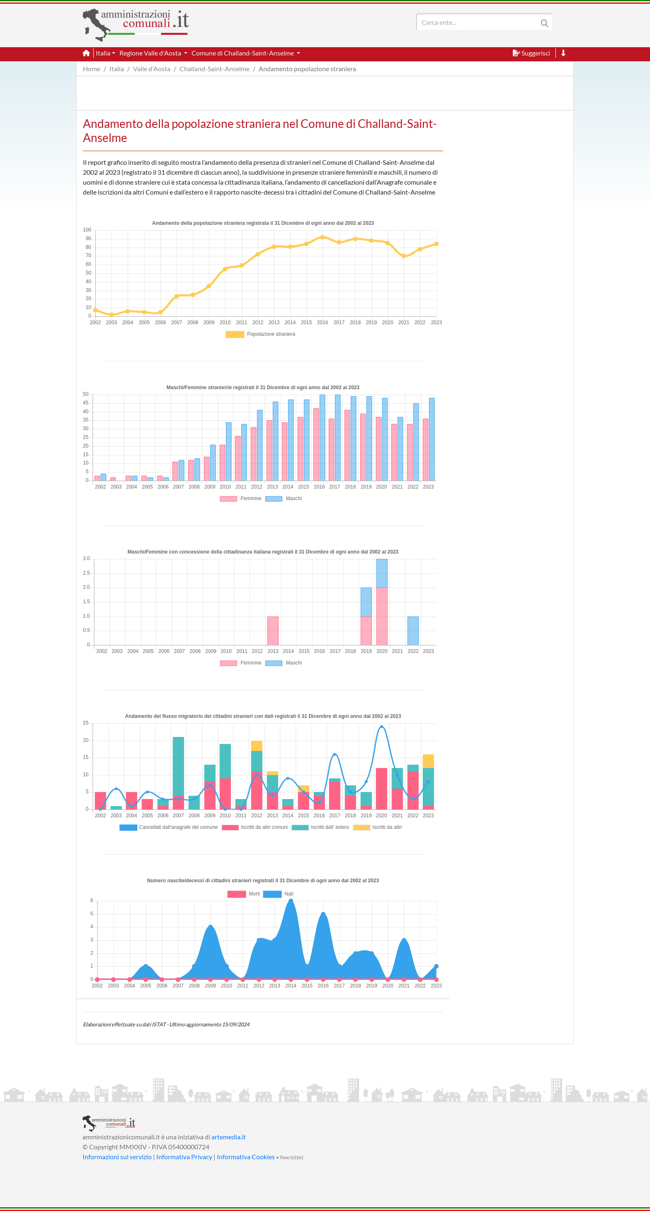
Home (91, 68)
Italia (116, 68)
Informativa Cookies (246, 1156)
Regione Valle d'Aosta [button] (150, 53)
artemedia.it (228, 1137)
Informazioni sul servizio (117, 1156)
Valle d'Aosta (151, 68)
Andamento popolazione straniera (307, 68)
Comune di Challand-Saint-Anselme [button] (243, 53)
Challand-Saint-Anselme (214, 68)
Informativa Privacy (184, 1156)
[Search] (479, 22)
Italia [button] (103, 53)
